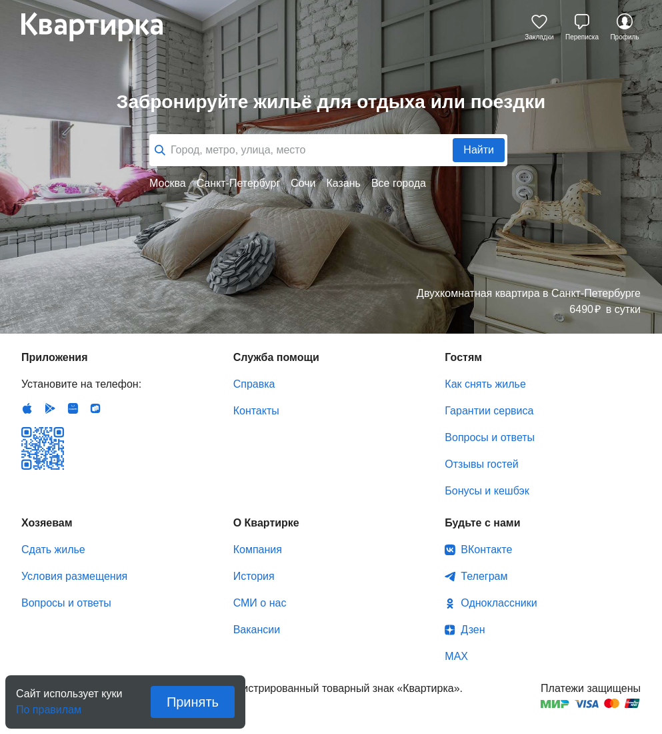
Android (50, 408)
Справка (254, 384)
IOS (27, 408)
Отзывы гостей (481, 464)
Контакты (256, 410)
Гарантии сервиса (489, 410)
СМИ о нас (260, 603)
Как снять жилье (485, 384)
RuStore (95, 408)
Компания (257, 549)
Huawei (73, 408)
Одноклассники (499, 603)
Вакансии (257, 629)
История (254, 576)
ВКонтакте (486, 549)
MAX (456, 656)
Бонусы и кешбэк (487, 490)
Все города (398, 183)
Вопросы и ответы (490, 437)
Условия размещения (74, 576)
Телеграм (484, 576)
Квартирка (101, 26)
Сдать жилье (53, 549)
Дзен (473, 629)
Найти (478, 149)
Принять (193, 702)
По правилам (48, 705)
